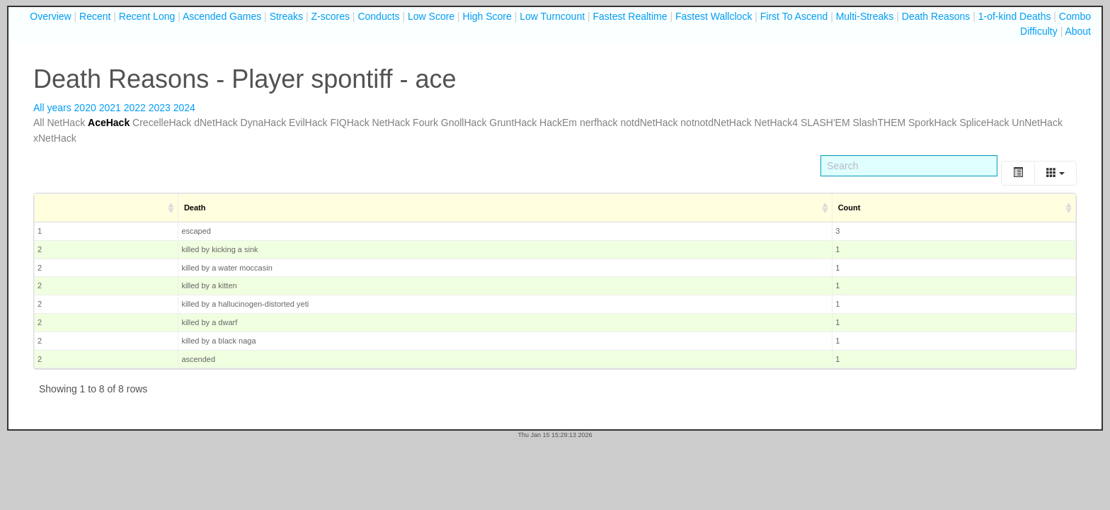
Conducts (378, 16)
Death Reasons (936, 16)
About (1078, 31)
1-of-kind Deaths (1014, 16)
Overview (50, 16)
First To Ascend (794, 16)
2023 (160, 107)
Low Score (431, 16)
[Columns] (1055, 173)
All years (52, 107)
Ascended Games (222, 16)
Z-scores (330, 16)
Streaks (286, 16)
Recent (94, 16)
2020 (85, 107)
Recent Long (147, 16)
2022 (135, 107)
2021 (110, 107)
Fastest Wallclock (713, 16)
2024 (184, 107)
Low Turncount (552, 16)
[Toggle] (1018, 173)
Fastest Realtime (630, 16)
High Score (487, 16)
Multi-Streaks (865, 16)
